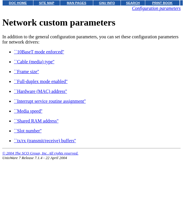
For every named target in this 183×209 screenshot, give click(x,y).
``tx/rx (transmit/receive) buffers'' (45, 140)
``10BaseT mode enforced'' (39, 51)
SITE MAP (46, 3)
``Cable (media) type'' (34, 61)
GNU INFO (107, 3)
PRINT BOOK (162, 3)
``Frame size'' (26, 71)
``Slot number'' (28, 130)
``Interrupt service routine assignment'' (50, 101)
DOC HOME (18, 3)
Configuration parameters (156, 8)
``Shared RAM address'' (36, 120)
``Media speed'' (28, 111)
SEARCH (133, 3)
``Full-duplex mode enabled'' (40, 81)
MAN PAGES (76, 3)
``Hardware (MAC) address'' (40, 91)
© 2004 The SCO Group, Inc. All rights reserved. (40, 153)
